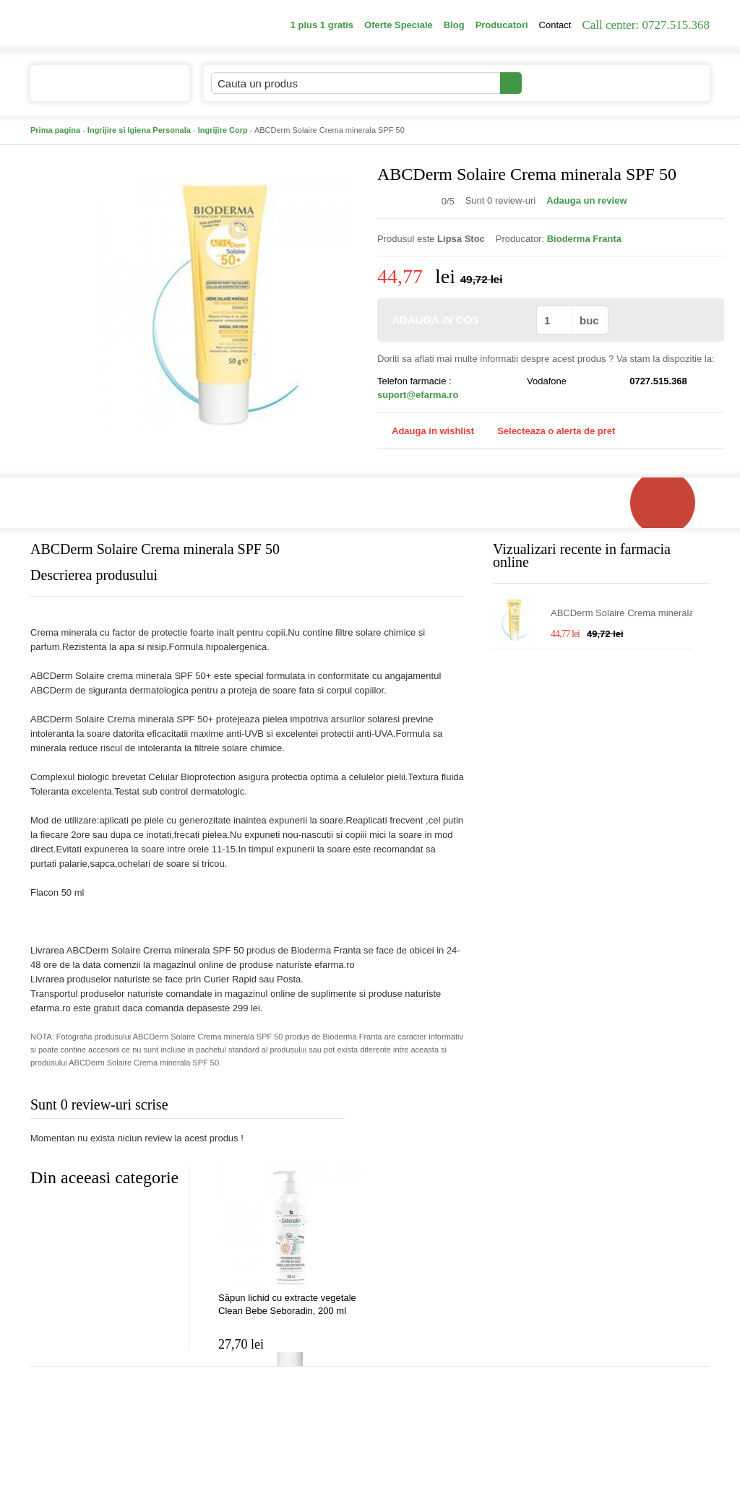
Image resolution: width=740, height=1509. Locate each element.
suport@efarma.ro (417, 394)
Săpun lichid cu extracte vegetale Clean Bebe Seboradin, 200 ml (287, 1304)
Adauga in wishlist (425, 430)
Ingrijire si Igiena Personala (139, 130)
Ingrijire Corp (223, 130)
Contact (555, 25)
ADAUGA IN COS (456, 320)
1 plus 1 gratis (322, 25)
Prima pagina (55, 130)
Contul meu (571, 82)
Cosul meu (661, 83)
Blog (454, 25)
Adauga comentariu (413, 1107)
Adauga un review (586, 200)
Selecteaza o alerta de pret (549, 431)
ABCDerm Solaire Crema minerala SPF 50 (622, 614)
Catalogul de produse (100, 89)
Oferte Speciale (398, 25)
